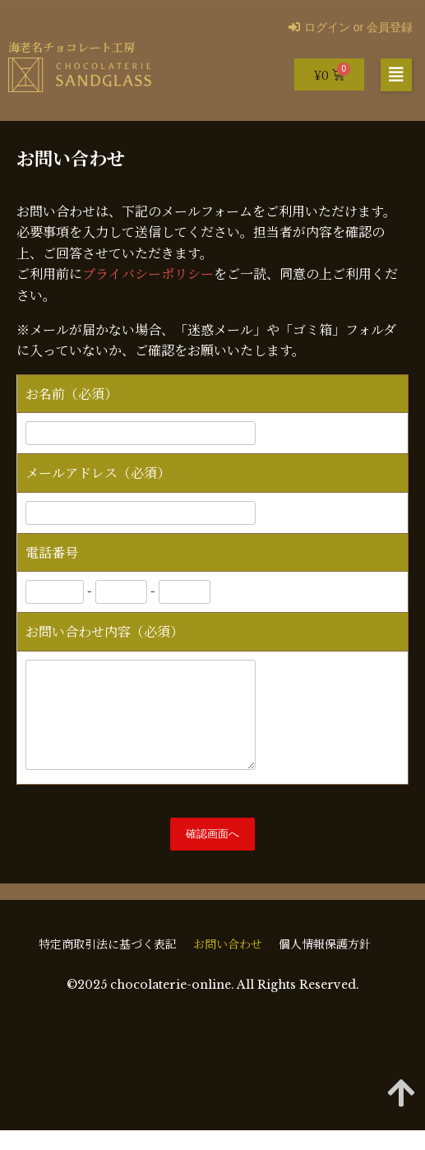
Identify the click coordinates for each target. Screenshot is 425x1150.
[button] (396, 74)
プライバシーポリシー (148, 273)
